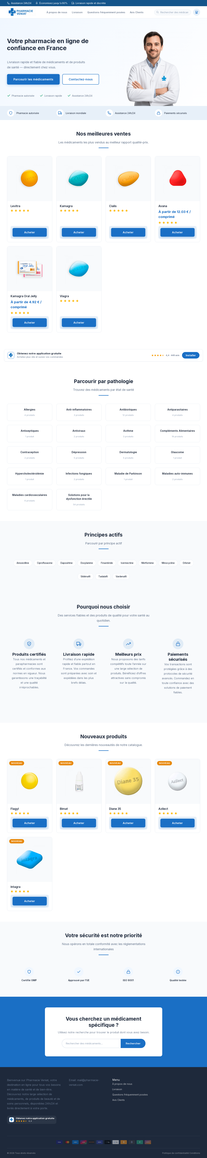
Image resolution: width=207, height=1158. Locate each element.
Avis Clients (136, 12)
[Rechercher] (157, 12)
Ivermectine (127, 566)
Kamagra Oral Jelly (24, 299)
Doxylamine (87, 566)
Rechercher (133, 1046)
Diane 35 (115, 812)
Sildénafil (85, 579)
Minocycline (168, 566)
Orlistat (186, 566)
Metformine (147, 566)
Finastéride (107, 566)
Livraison (77, 12)
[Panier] (196, 12)
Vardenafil (121, 579)
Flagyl (15, 812)
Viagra (64, 299)
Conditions (194, 1153)
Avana (162, 209)
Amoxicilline (23, 566)
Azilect (163, 812)
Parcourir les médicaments (33, 79)
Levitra (15, 209)
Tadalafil (103, 579)
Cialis (113, 209)
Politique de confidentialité (175, 1153)
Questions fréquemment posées (106, 12)
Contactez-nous (81, 79)
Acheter (29, 235)
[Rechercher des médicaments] (172, 12)
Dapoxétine (67, 566)
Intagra (15, 890)
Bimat (64, 812)
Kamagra (66, 209)
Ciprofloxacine (44, 566)
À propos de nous (57, 12)
